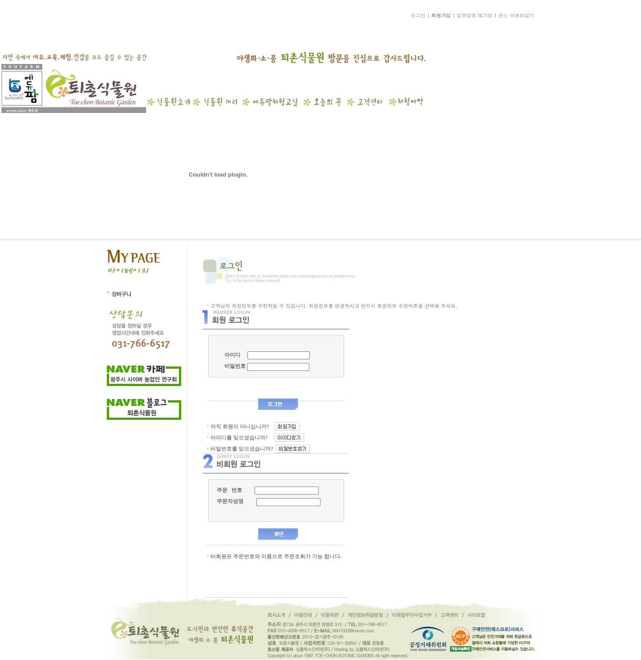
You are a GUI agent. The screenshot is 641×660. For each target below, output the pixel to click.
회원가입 (441, 15)
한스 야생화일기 (516, 15)
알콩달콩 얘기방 (475, 15)
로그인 (418, 15)
